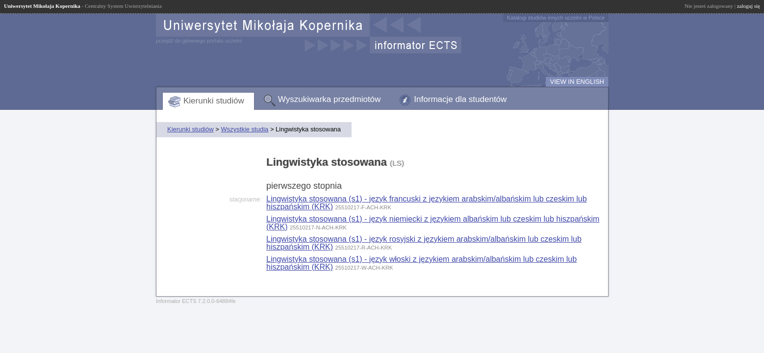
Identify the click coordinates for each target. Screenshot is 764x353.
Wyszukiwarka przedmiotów (329, 99)
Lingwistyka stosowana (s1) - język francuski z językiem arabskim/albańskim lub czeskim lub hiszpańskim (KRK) (426, 203)
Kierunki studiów (213, 100)
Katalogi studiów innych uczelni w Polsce (556, 18)
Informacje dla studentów (460, 99)
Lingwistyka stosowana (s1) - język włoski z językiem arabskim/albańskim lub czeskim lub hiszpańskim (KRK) (421, 263)
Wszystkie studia (244, 129)
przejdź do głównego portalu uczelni (199, 41)
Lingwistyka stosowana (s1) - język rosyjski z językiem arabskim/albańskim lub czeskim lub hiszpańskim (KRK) (424, 243)
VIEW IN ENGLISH (577, 81)
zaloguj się (748, 6)
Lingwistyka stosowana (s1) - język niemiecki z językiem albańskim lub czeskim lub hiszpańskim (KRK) (432, 223)
